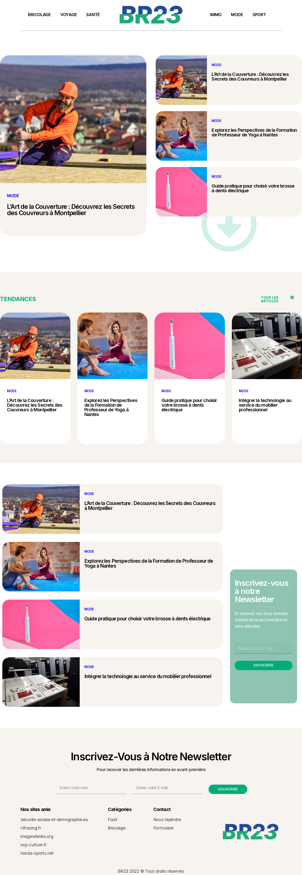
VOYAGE (68, 14)
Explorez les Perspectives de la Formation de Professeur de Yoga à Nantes (254, 132)
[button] (273, 299)
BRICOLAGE (39, 14)
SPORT (259, 14)
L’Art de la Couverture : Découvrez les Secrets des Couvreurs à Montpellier (70, 210)
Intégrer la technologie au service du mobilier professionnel (265, 405)
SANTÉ (93, 14)
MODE (237, 14)
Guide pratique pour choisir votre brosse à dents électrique (253, 188)
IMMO (216, 14)
